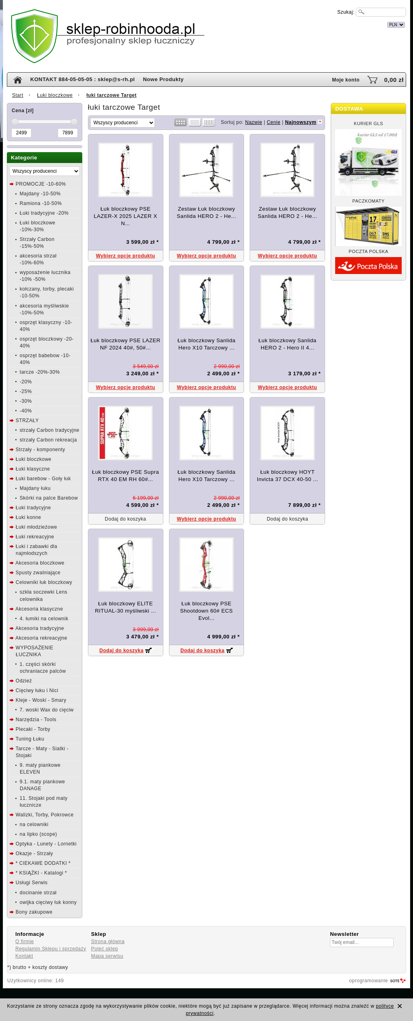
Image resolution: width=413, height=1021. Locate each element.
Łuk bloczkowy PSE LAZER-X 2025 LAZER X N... (125, 216)
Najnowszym (301, 122)
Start (17, 95)
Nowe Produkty (163, 79)
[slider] (15, 122)
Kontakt (24, 956)
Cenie (273, 122)
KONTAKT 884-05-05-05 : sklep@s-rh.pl (82, 79)
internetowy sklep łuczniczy (242, 23)
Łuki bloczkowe (55, 95)
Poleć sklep (104, 949)
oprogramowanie (368, 980)
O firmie (24, 941)
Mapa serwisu (107, 956)
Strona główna (108, 941)
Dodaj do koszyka (121, 650)
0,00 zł (394, 79)
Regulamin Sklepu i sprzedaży (50, 949)
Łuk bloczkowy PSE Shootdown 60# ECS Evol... (206, 610)
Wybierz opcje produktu (125, 256)
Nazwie (253, 122)
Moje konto (345, 80)
